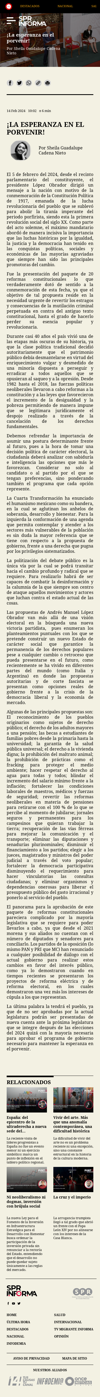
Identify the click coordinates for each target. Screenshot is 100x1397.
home (12, 1315)
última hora (18, 1322)
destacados (18, 1329)
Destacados (45, 6)
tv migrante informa (73, 1329)
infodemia (16, 1343)
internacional (68, 1322)
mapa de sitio (74, 1358)
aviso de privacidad (31, 1358)
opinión (61, 1336)
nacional (15, 1336)
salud (59, 1315)
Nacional (81, 6)
